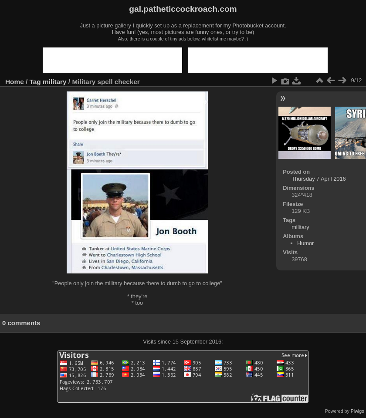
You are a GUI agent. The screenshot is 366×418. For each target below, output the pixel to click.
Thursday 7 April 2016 (318, 178)
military (55, 81)
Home (14, 81)
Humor (305, 243)
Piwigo (357, 411)
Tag (35, 81)
